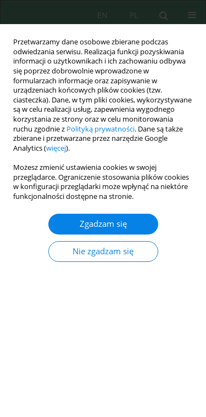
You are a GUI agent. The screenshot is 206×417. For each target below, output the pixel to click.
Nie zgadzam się (103, 251)
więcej (56, 148)
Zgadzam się (103, 224)
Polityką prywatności (100, 129)
